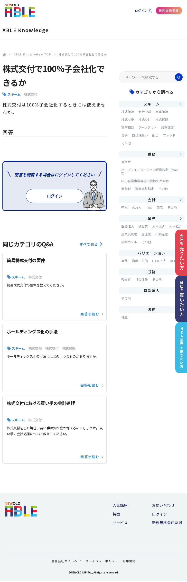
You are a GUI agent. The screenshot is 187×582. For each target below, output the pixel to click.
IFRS (149, 207)
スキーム (13, 94)
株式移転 (69, 349)
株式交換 (35, 349)
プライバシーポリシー (101, 562)
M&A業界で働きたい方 (180, 349)
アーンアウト (147, 127)
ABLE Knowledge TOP (32, 54)
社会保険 (141, 279)
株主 (124, 317)
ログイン (141, 10)
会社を (181, 251)
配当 (155, 135)
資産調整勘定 (144, 188)
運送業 (146, 234)
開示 (160, 207)
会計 (152, 199)
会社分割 (144, 111)
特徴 (116, 515)
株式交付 (30, 94)
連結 (124, 207)
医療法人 (127, 226)
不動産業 (161, 234)
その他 (126, 143)
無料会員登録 (169, 10)
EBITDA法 (159, 260)
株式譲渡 (127, 111)
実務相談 (127, 127)
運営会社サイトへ (66, 562)
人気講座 (120, 506)
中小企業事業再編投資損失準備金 (145, 181)
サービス (120, 524)
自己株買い (140, 135)
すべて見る (91, 245)
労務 (152, 271)
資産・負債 (140, 260)
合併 (124, 135)
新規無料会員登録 (167, 524)
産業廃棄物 (129, 234)
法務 (152, 309)
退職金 (126, 161)
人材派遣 (158, 226)
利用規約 (129, 562)
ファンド (169, 135)
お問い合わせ (163, 506)
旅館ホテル (129, 242)
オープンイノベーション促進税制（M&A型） (149, 171)
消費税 (126, 188)
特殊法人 (152, 290)
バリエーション (152, 252)
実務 (124, 260)
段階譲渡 (167, 127)
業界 (152, 218)
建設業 (143, 226)
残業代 (126, 279)
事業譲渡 (161, 111)
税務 (152, 154)
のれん (136, 207)
